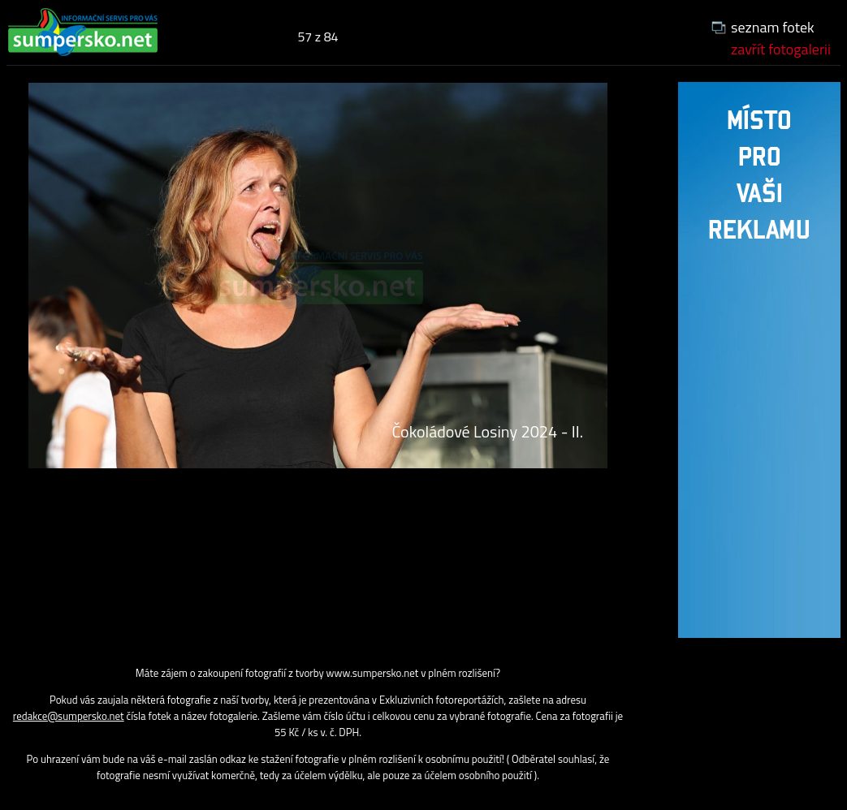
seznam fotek (773, 27)
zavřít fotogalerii (781, 49)
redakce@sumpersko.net (68, 716)
